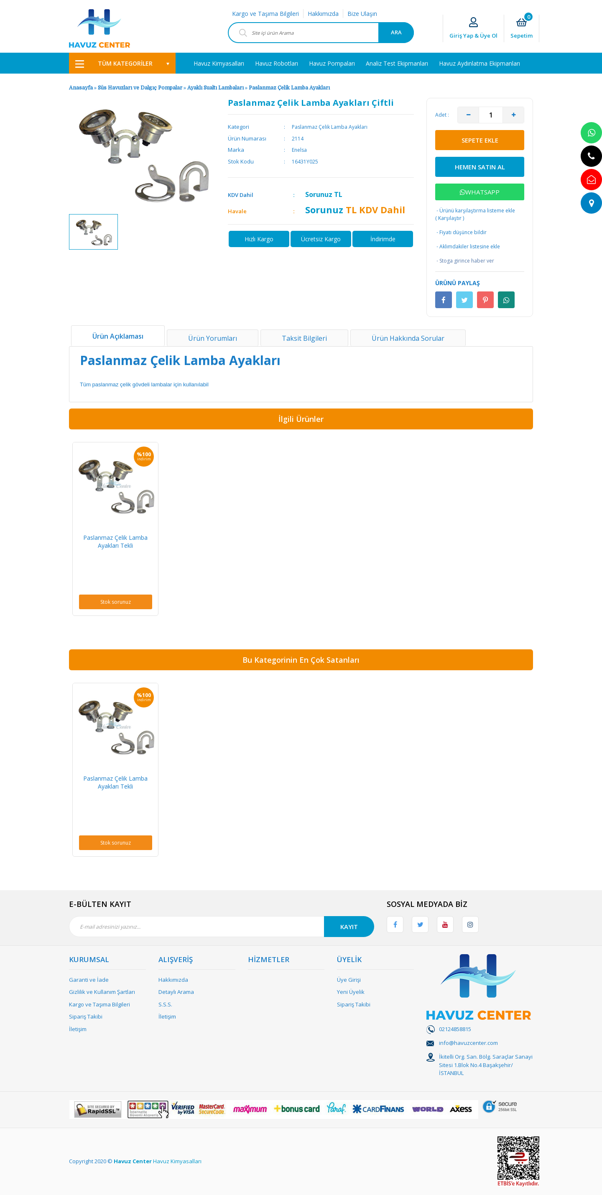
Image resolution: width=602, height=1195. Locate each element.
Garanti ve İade (89, 979)
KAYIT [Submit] (349, 926)
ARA (396, 32)
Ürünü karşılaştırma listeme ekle (475, 210)
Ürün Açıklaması (117, 336)
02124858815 (455, 1029)
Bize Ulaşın (362, 14)
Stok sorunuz (115, 601)
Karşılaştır (450, 218)
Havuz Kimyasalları (177, 1161)
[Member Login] (473, 28)
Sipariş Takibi (85, 1016)
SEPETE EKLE (480, 140)
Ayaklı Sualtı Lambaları (215, 88)
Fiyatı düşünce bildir (461, 232)
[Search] (321, 32)
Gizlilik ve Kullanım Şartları (102, 992)
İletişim (78, 1029)
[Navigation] (122, 63)
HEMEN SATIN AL (480, 167)
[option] (93, 232)
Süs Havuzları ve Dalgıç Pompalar (140, 88)
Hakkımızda (323, 14)
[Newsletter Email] (221, 926)
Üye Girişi (349, 979)
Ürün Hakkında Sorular (408, 338)
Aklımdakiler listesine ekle (467, 246)
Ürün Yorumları (212, 338)
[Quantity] (491, 115)
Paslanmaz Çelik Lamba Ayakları (289, 88)
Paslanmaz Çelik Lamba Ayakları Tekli (115, 541)
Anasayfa (81, 88)
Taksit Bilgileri (304, 338)
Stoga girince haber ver (464, 261)
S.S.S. (165, 1004)
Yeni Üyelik (351, 992)
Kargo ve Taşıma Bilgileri (265, 14)
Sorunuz (318, 194)
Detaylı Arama (176, 992)
